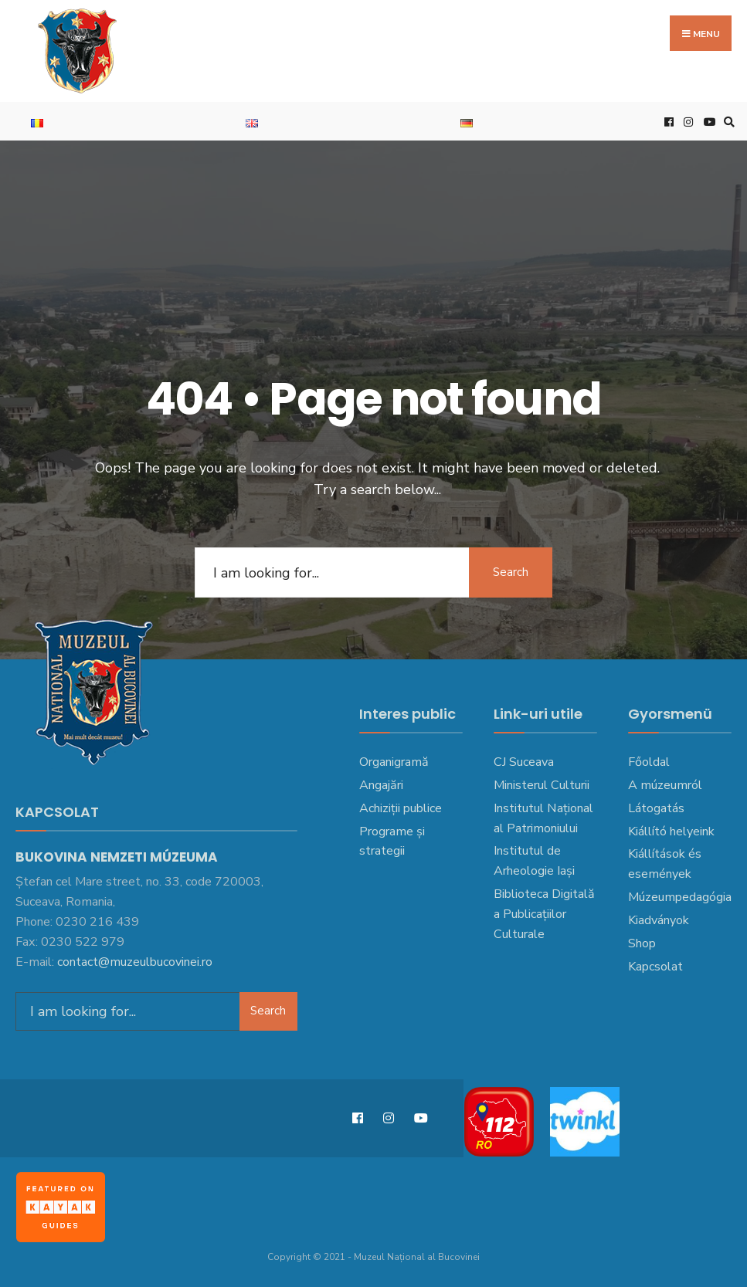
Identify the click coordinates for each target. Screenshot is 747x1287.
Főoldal (649, 762)
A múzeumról (665, 785)
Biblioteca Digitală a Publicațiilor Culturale (544, 914)
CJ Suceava (524, 762)
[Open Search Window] (727, 121)
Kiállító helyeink (671, 831)
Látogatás (656, 808)
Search (510, 572)
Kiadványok (658, 920)
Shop (642, 943)
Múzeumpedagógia (680, 897)
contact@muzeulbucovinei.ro (134, 960)
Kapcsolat (655, 966)
